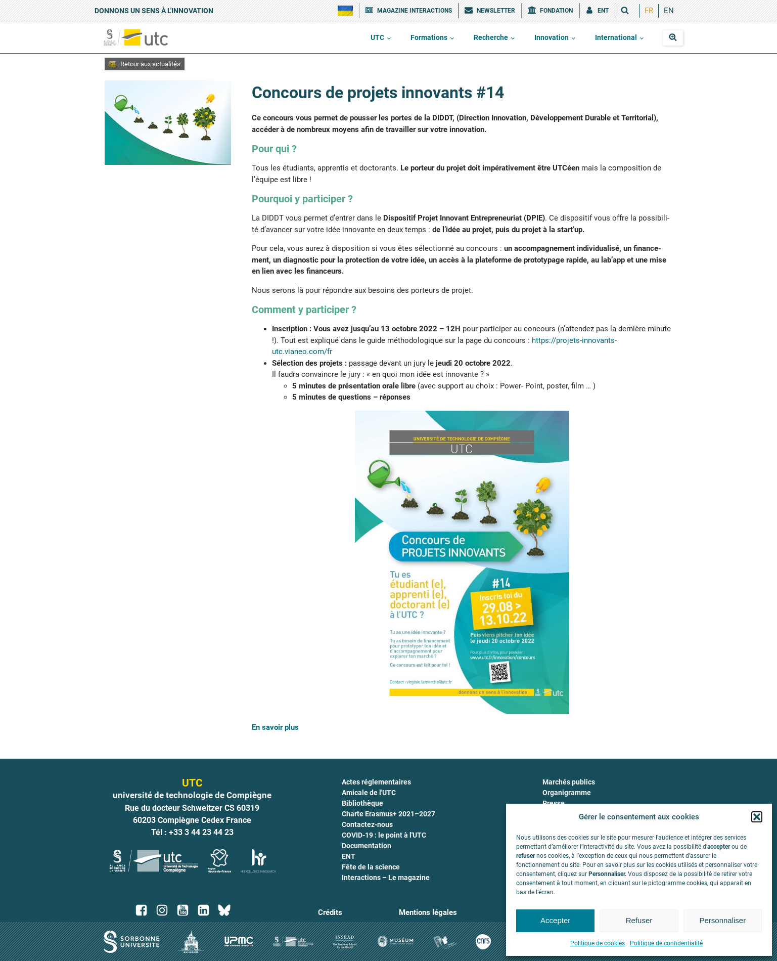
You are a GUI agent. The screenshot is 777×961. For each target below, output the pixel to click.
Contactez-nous (367, 824)
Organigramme (566, 793)
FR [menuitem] (649, 10)
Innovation (551, 37)
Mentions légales (428, 912)
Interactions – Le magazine (386, 877)
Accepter (555, 920)
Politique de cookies (597, 943)
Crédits (330, 912)
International (616, 37)
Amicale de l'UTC (369, 793)
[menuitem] (648, 11)
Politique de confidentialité (666, 943)
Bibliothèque (362, 803)
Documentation (366, 846)
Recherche (491, 37)
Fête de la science (371, 867)
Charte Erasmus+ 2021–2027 (388, 814)
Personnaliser (722, 920)
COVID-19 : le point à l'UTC (384, 835)
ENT (348, 856)
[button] (757, 817)
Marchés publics (568, 782)
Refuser (639, 920)
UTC (377, 37)
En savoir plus (275, 727)
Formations (428, 37)
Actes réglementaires (376, 782)
